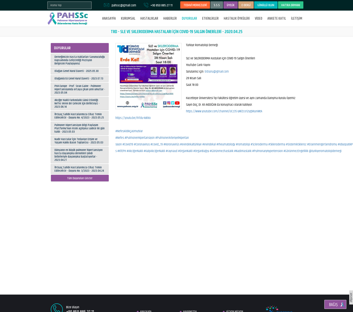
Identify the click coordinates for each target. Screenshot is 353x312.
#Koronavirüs (171, 144)
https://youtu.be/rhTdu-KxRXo (133, 117)
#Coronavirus (142, 144)
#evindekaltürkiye (191, 144)
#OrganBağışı (201, 151)
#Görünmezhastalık (221, 151)
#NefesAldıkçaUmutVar (129, 131)
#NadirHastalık (243, 151)
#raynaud (171, 151)
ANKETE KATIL (276, 18)
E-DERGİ (246, 5)
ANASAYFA (109, 18)
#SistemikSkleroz (296, 144)
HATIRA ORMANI (290, 5)
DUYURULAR (189, 18)
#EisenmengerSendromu (322, 144)
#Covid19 (127, 144)
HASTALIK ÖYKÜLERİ (237, 18)
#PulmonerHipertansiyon (140, 137)
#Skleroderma (276, 144)
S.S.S (217, 5)
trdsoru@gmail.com (217, 71)
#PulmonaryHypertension (267, 151)
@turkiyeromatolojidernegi (325, 151)
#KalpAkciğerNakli (154, 151)
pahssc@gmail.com (124, 5)
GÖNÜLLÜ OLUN (265, 5)
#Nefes (119, 137)
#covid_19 (156, 144)
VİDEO (258, 18)
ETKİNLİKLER (210, 18)
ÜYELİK (231, 5)
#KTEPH (121, 151)
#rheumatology (225, 144)
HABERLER (170, 18)
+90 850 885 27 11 (161, 5)
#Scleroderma (259, 144)
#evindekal (209, 144)
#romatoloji (243, 144)
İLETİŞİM (296, 18)
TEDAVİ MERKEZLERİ (195, 5)
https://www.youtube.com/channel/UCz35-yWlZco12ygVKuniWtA (224, 111)
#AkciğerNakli (135, 151)
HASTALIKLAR (149, 18)
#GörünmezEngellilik (296, 151)
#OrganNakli (185, 151)
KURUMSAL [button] (128, 18)
